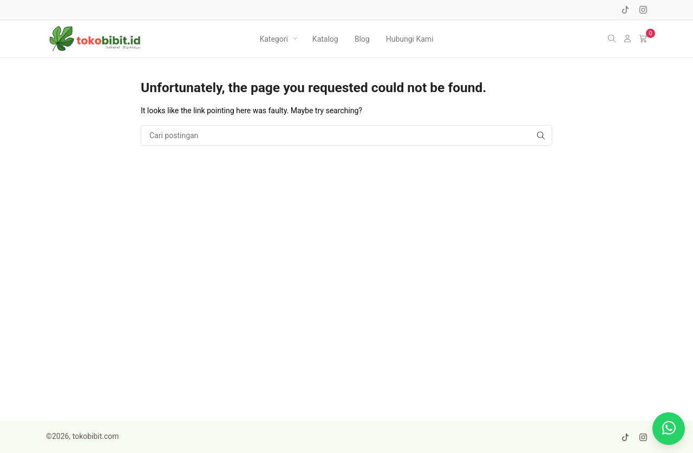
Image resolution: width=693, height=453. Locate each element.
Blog (362, 39)
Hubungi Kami (410, 39)
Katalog (325, 39)
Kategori (273, 39)
